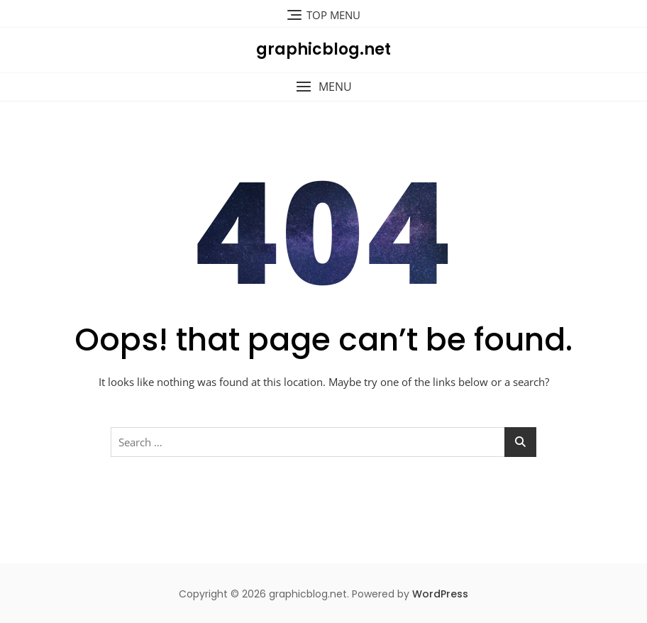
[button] (323, 87)
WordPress (440, 594)
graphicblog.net (323, 49)
